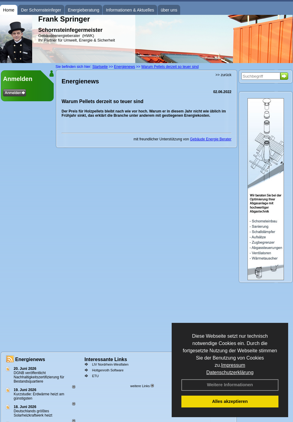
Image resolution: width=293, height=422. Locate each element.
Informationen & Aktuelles (130, 10)
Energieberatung (83, 10)
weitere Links (141, 386)
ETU (95, 376)
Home (8, 10)
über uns (169, 10)
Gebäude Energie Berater (210, 139)
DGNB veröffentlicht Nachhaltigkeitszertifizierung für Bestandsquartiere (39, 377)
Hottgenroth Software (107, 370)
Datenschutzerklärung (230, 372)
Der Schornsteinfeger (41, 10)
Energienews (30, 359)
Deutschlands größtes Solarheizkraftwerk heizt (33, 413)
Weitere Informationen (230, 384)
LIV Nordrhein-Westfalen (110, 364)
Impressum (233, 365)
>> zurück (223, 75)
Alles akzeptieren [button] (230, 401)
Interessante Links (105, 359)
